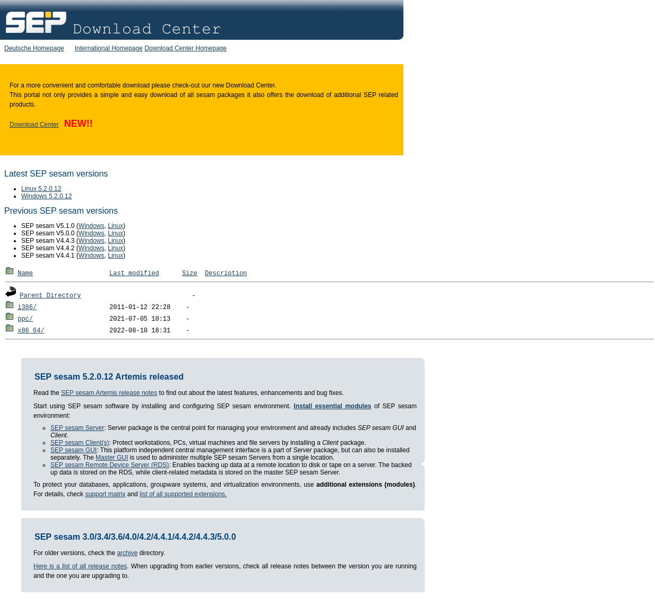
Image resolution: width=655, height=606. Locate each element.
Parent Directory (50, 296)
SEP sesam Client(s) (79, 442)
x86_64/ (31, 331)
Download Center (34, 124)
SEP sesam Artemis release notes (109, 393)
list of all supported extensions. (183, 494)
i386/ (27, 307)
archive (127, 553)
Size (189, 273)
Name (25, 273)
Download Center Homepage (185, 48)
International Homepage (109, 48)
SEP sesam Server (77, 428)
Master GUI (112, 457)
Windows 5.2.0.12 (46, 196)
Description (226, 273)
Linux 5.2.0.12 (41, 188)
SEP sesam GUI (73, 450)
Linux (115, 226)
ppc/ (25, 319)
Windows (92, 226)
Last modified (134, 273)
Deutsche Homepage (34, 48)
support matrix (105, 494)
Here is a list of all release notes (80, 566)
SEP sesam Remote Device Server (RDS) (109, 465)
